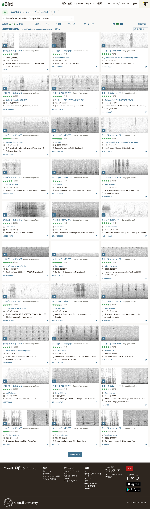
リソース (87, 471)
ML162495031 (107, 112)
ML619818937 (107, 67)
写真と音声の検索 (49, 479)
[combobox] (38, 18)
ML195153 (105, 405)
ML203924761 (57, 402)
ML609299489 (107, 320)
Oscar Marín (10, 227)
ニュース (107, 4)
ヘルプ (116, 4)
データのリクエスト (71, 481)
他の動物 (44, 12)
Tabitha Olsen (60, 308)
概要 (99, 4)
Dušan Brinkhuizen (62, 58)
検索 (69, 4)
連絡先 (87, 488)
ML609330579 (57, 275)
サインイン (127, 4)
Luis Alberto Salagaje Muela (16, 266)
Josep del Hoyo (60, 393)
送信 (64, 4)
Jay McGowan (11, 393)
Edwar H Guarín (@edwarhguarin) (18, 351)
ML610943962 (8, 275)
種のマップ (47, 471)
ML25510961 (7, 402)
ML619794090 (8, 320)
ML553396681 (8, 194)
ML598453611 (107, 278)
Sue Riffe (58, 142)
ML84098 (6, 70)
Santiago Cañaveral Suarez (15, 142)
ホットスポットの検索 (51, 476)
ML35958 (55, 444)
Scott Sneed (59, 266)
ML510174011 (8, 236)
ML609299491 (107, 197)
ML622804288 (57, 151)
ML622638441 (8, 154)
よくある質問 (89, 486)
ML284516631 (57, 194)
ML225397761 (57, 363)
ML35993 (6, 444)
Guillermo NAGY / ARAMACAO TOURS (69, 100)
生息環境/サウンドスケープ (23, 12)
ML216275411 (107, 360)
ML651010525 (57, 236)
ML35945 (105, 444)
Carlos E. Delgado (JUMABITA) (17, 100)
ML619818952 (107, 151)
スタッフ (87, 478)
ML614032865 (57, 320)
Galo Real (58, 184)
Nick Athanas (109, 351)
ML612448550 (107, 236)
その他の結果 (75, 455)
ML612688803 (8, 109)
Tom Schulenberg (12, 435)
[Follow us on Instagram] (137, 478)
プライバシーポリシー (113, 474)
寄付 (129, 469)
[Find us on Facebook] (127, 478)
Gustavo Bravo (60, 351)
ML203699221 (57, 67)
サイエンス (90, 4)
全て (55, 12)
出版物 (66, 478)
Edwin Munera (109, 184)
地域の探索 (47, 474)
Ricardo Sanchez (110, 227)
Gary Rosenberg (110, 393)
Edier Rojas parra (110, 266)
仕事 (86, 481)
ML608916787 (57, 109)
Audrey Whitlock (12, 184)
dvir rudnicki (59, 227)
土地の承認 (109, 467)
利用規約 (108, 477)
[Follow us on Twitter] (132, 478)
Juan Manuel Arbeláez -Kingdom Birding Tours (121, 58)
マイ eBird (78, 4)
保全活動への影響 (70, 476)
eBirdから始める (90, 483)
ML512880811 (8, 363)
